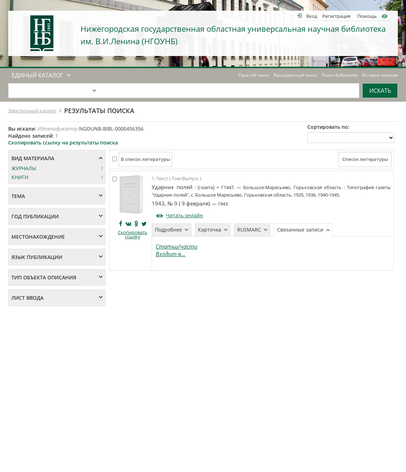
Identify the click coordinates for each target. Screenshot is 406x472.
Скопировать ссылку (132, 234)
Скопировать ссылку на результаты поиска (63, 142)
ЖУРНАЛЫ (23, 168)
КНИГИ (19, 177)
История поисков (380, 75)
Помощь (367, 16)
